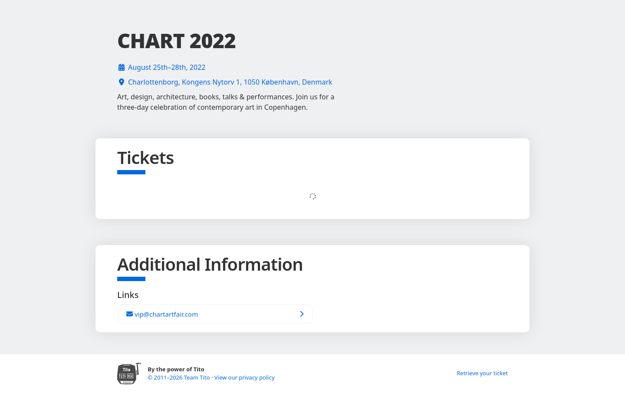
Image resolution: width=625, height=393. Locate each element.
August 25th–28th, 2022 (166, 67)
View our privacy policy (244, 377)
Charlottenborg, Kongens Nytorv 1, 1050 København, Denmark (230, 82)
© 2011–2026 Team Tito (179, 377)
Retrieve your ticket (482, 373)
